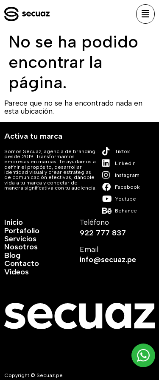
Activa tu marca (33, 136)
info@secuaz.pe (108, 259)
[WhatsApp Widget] (143, 355)
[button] (145, 14)
